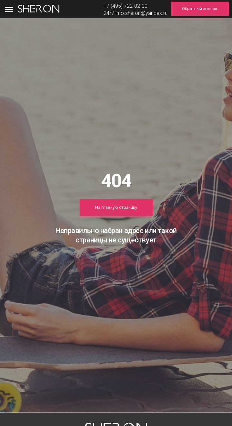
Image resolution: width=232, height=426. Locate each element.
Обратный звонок (199, 8)
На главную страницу (116, 207)
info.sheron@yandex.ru (141, 13)
